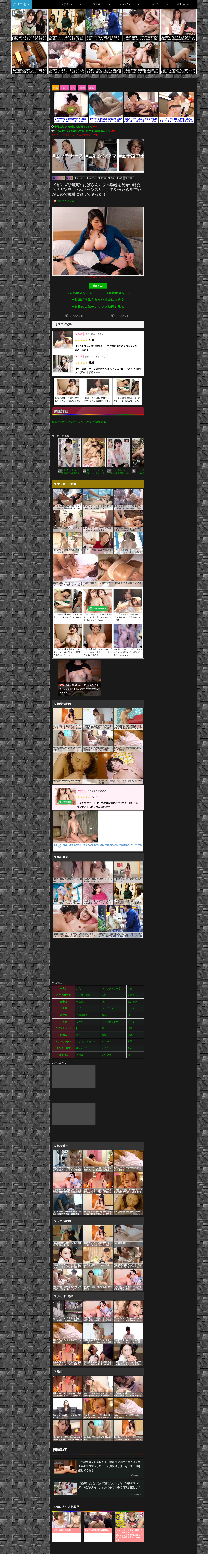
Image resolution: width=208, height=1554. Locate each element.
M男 (130, 1035)
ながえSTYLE (63, 995)
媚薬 (73, 88)
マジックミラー (110, 1021)
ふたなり (106, 1055)
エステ (131, 1008)
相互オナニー (83, 1048)
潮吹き (91, 88)
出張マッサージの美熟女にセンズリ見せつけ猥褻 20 (79, 422)
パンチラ (106, 1041)
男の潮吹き (82, 1015)
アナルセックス (63, 1041)
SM (129, 1015)
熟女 (111, 178)
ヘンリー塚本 (83, 995)
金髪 (104, 1035)
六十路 (63, 1008)
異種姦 (79, 1055)
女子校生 (63, 1055)
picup (55, 88)
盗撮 (69, 178)
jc (77, 1028)
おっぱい (79, 178)
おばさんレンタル (85, 1041)
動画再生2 (98, 285)
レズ (78, 1008)
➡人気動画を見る (79, 293)
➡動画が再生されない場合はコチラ (98, 299)
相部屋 (81, 88)
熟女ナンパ (82, 1001)
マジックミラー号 (111, 988)
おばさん (91, 178)
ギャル (79, 1021)
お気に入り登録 (65, 201)
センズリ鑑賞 (63, 1048)
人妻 (130, 988)
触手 (130, 1055)
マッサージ (58, 178)
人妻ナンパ (133, 995)
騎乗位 (129, 178)
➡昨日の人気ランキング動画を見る (98, 306)
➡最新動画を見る (119, 293)
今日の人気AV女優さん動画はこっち (73, 126)
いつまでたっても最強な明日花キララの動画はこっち (82, 131)
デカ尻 (102, 178)
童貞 (130, 1048)
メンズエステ (109, 1008)
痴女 (104, 1028)
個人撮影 (132, 1001)
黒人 (78, 1035)
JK (103, 1001)
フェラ (63, 1021)
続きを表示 (60, 1063)
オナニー (106, 1048)
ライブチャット (63, 1028)
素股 (130, 1041)
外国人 (63, 1035)
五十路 (63, 1001)
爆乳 (120, 178)
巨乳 (104, 995)
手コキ (131, 1021)
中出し (64, 88)
